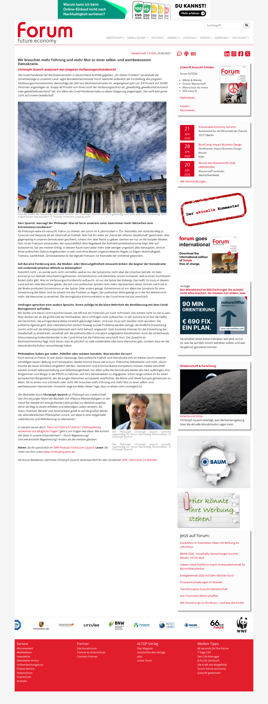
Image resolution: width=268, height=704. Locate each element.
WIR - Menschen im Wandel (139, 460)
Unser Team (144, 660)
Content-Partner (87, 656)
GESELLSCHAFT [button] (136, 38)
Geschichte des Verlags (151, 652)
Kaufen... (185, 106)
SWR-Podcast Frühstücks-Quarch (73, 447)
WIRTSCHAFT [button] (114, 38)
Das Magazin (145, 648)
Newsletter (23, 656)
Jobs (139, 656)
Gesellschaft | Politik (143, 53)
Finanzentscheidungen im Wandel (201, 582)
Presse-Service (26, 668)
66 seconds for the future (213, 648)
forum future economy (211, 668)
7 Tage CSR (204, 652)
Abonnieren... (188, 110)
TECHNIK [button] (156, 38)
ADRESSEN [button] (221, 38)
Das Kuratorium (87, 648)
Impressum (24, 677)
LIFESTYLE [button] (189, 38)
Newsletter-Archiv (28, 660)
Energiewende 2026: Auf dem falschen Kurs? (207, 575)
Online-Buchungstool (30, 665)
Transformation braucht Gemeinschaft (204, 589)
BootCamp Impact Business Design (220, 144)
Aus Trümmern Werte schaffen (199, 596)
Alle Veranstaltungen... (194, 181)
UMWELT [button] (172, 38)
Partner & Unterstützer (91, 652)
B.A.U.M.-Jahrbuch (208, 660)
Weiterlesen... (188, 97)
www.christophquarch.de (59, 452)
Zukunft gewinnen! (209, 673)
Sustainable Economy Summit (217, 127)
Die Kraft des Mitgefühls (212, 665)
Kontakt (22, 681)
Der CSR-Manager (208, 656)
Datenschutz (24, 673)
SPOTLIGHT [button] (239, 38)
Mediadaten (24, 652)
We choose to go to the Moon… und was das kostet (212, 603)
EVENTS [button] (205, 38)
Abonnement (25, 648)
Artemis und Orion (191, 416)
